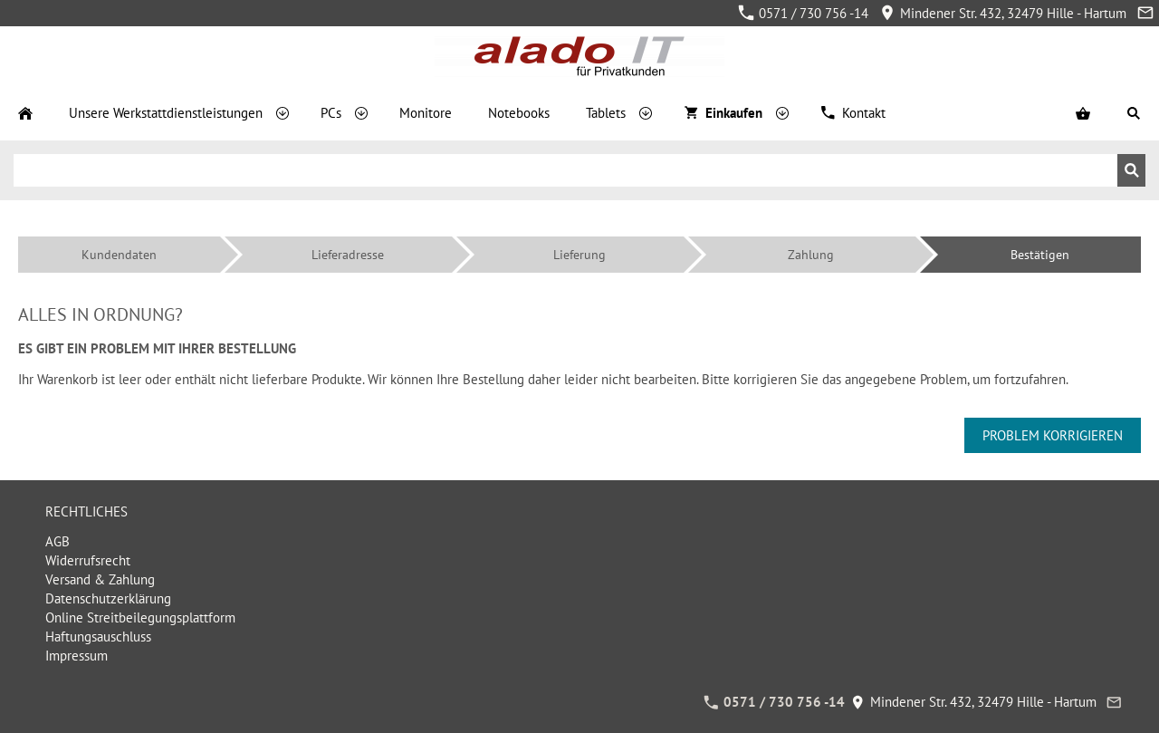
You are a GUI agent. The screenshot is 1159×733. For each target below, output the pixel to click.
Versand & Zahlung (100, 579)
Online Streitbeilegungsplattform (140, 617)
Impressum (76, 655)
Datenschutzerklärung (108, 598)
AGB (57, 541)
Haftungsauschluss (98, 636)
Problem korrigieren (1052, 435)
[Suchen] (565, 170)
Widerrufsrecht (87, 560)
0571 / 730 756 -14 (803, 13)
